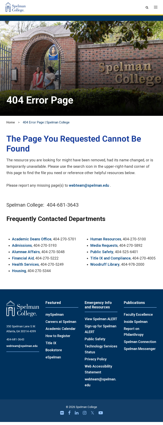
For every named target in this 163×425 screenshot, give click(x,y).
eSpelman (53, 360)
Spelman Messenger (140, 352)
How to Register (58, 339)
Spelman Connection (140, 345)
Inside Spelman (136, 325)
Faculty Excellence (138, 317)
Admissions (22, 248)
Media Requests (104, 248)
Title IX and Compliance (110, 261)
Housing (19, 273)
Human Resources (105, 242)
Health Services (25, 267)
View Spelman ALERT (101, 322)
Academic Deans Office (31, 242)
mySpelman (55, 317)
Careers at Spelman (61, 325)
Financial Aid (23, 261)
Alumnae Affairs (26, 254)
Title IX (51, 346)
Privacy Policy (96, 362)
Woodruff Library (105, 267)
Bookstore (54, 353)
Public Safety (101, 254)
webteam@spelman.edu (89, 188)
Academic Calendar (61, 332)
